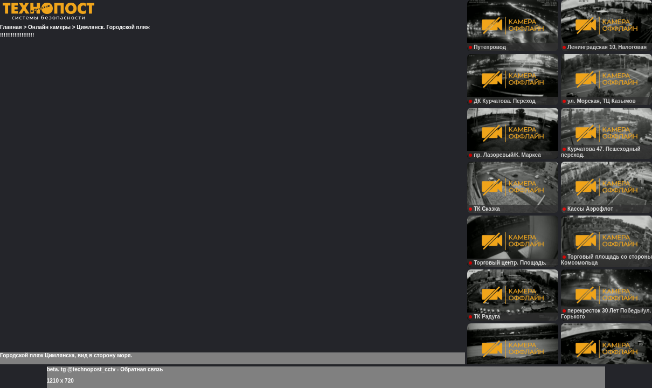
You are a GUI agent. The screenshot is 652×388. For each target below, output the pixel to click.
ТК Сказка (484, 209)
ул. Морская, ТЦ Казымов (599, 101)
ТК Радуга (484, 317)
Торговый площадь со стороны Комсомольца (606, 260)
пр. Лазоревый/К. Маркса (505, 155)
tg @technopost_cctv (88, 369)
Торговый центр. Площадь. (507, 263)
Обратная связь (141, 369)
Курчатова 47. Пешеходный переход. (601, 152)
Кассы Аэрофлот (588, 209)
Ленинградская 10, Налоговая (605, 47)
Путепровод (487, 47)
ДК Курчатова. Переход (502, 101)
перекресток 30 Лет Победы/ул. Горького (606, 314)
